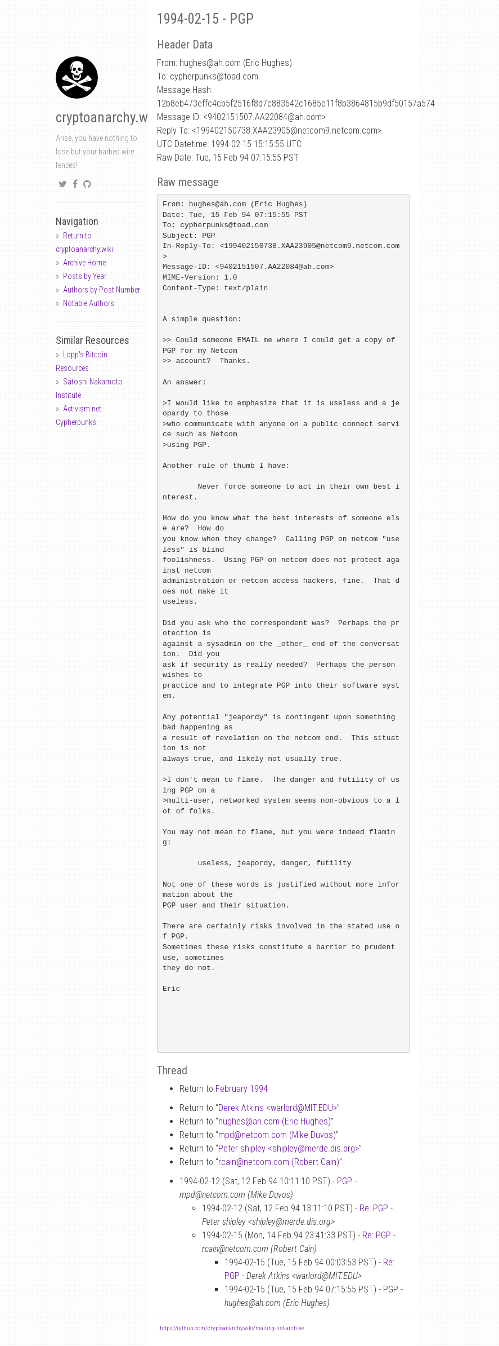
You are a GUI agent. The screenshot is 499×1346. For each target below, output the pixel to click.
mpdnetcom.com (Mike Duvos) (277, 1135)
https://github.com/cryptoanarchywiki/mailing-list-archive (232, 1328)
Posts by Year (84, 276)
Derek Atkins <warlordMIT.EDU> (277, 1108)
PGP (344, 1181)
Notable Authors (88, 303)
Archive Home (84, 262)
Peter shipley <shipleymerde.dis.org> (288, 1148)
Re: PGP (373, 1208)
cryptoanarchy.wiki (108, 117)
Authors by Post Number (101, 289)
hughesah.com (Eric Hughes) (274, 1121)
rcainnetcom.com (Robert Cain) (278, 1162)
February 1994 (241, 1088)
